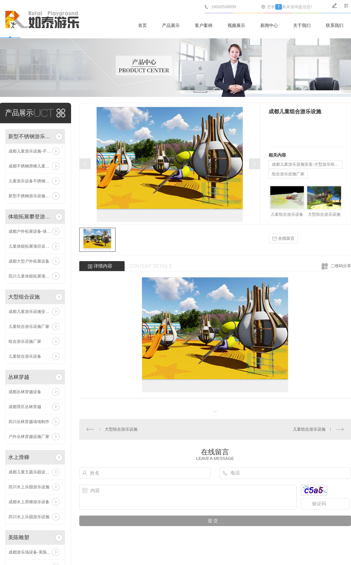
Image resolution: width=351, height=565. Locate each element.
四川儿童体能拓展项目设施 (33, 276)
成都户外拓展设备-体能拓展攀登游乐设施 (35, 231)
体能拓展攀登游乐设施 (30, 217)
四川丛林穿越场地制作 (28, 421)
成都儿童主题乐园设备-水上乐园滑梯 (35, 472)
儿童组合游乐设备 (24, 356)
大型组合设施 (24, 297)
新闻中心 (269, 25)
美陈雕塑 (18, 537)
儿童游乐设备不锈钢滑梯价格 (35, 181)
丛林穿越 (18, 377)
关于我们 (302, 25)
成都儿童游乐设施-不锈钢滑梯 (35, 151)
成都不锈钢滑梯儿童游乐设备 (35, 166)
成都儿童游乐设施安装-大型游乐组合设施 (35, 311)
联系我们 (334, 25)
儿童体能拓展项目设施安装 (33, 246)
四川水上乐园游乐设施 (28, 486)
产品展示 (171, 25)
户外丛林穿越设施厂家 (28, 436)
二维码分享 (341, 265)
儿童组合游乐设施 (309, 429)
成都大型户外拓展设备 (28, 261)
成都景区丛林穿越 (24, 406)
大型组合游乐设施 (324, 214)
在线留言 (283, 238)
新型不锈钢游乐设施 (30, 136)
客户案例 (203, 25)
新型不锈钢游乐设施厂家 (31, 196)
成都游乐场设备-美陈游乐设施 (35, 552)
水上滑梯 (18, 457)
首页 (142, 25)
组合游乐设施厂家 (24, 341)
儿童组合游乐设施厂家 (28, 326)
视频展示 (236, 25)
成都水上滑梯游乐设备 (28, 501)
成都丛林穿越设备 (24, 391)
